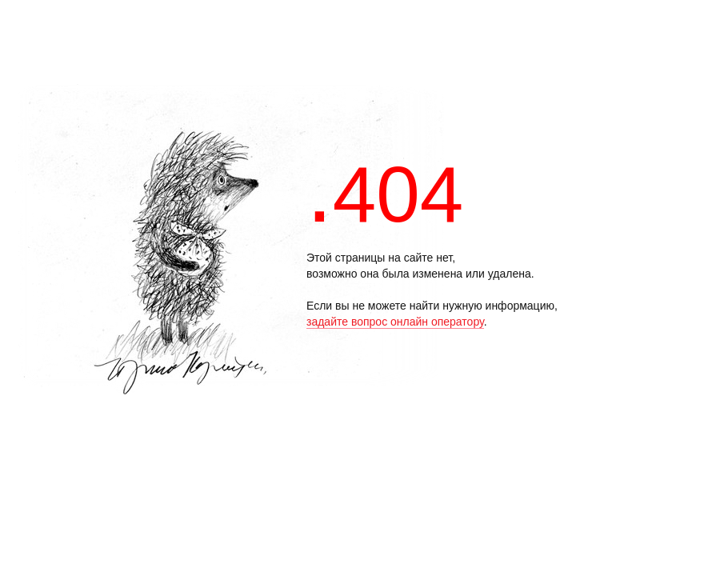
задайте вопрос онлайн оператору (395, 321)
